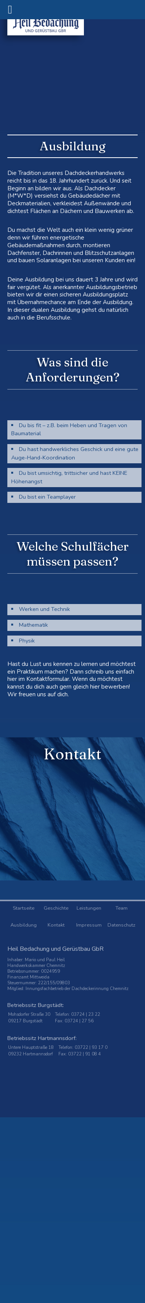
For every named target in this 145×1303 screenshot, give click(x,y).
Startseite (23, 908)
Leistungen (89, 908)
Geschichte (56, 908)
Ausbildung (23, 925)
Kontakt (56, 925)
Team (122, 908)
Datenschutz (121, 925)
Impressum (89, 925)
